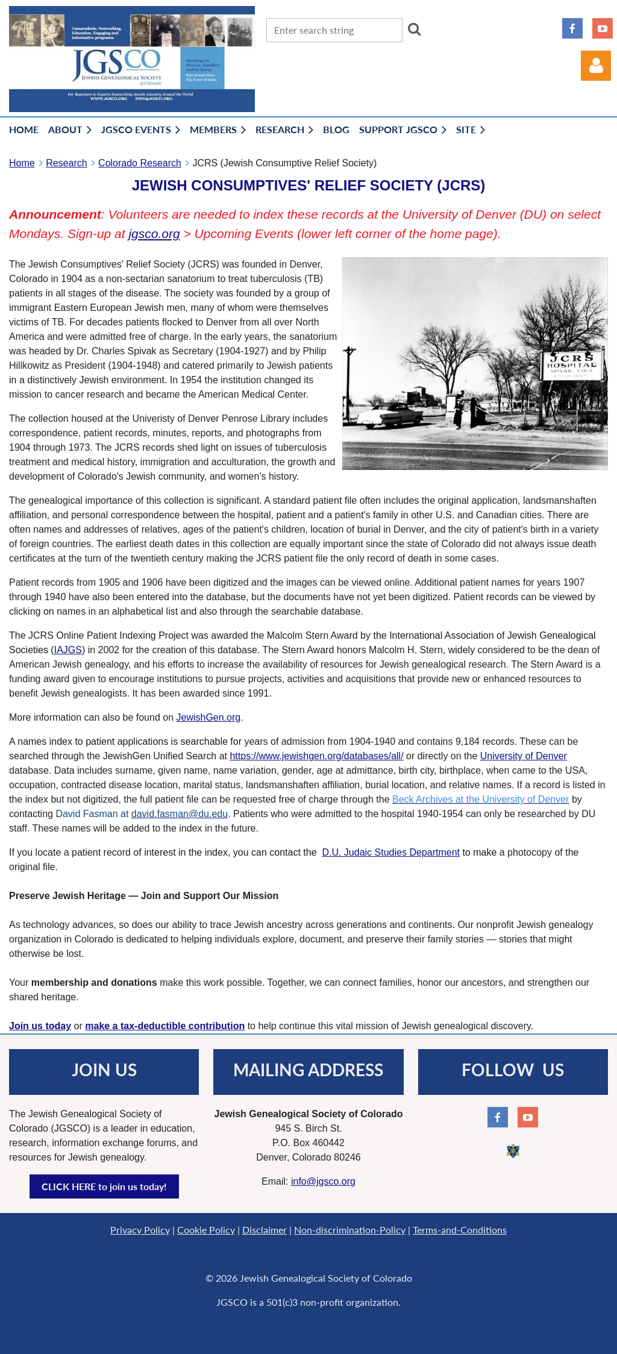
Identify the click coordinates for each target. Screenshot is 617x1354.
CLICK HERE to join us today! (104, 1186)
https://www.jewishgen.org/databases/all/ (316, 756)
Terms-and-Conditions (460, 1229)
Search (414, 29)
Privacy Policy (140, 1229)
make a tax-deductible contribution (165, 1026)
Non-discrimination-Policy (350, 1229)
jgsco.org (154, 233)
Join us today (40, 1026)
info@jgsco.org (323, 1181)
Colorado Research (139, 163)
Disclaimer (264, 1229)
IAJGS (68, 650)
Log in (596, 66)
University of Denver (523, 756)
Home (22, 163)
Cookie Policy (206, 1229)
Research (66, 163)
